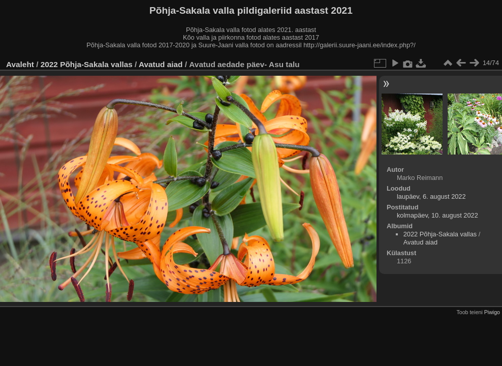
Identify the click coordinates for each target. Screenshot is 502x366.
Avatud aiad (161, 64)
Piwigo (492, 312)
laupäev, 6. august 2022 (431, 196)
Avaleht (20, 64)
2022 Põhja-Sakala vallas (87, 64)
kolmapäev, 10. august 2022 (437, 215)
